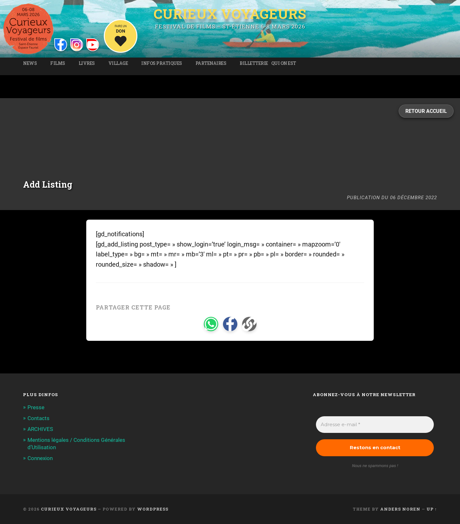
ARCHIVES (40, 429)
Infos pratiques (161, 63)
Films (57, 63)
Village (118, 63)
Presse (35, 407)
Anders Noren (400, 509)
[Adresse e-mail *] (375, 424)
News (30, 63)
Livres (87, 63)
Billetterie (254, 63)
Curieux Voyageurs (230, 14)
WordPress (152, 509)
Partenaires (210, 63)
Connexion (40, 458)
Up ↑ (431, 509)
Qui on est (283, 63)
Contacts (38, 418)
